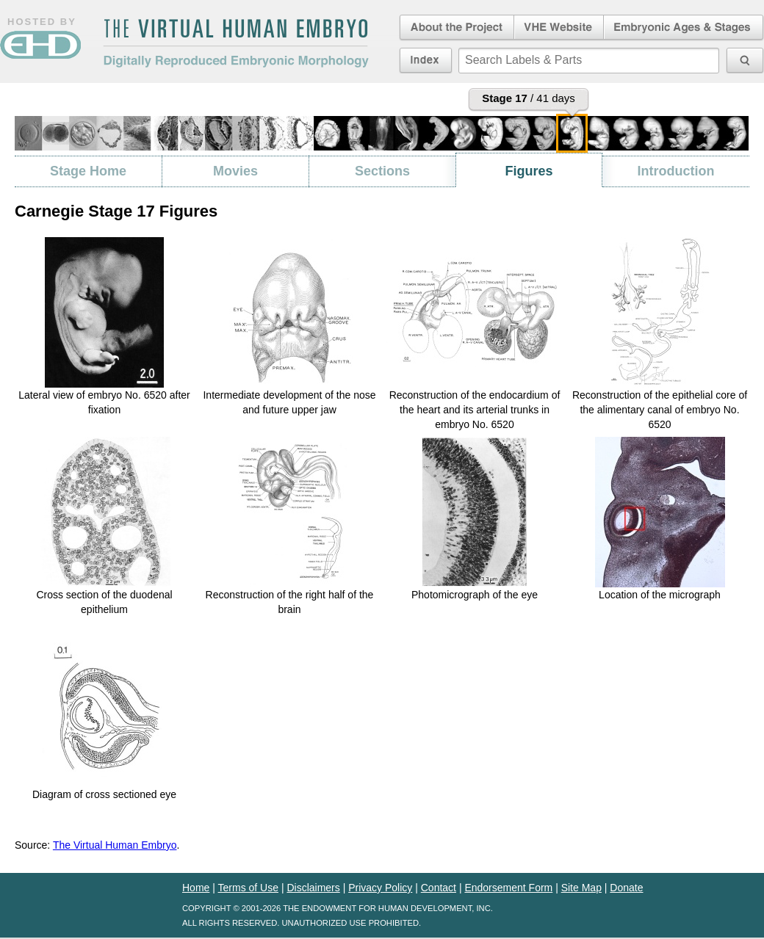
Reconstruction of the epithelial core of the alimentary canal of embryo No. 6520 (659, 409)
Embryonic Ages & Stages (684, 28)
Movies (235, 171)
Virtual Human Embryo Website (558, 28)
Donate (626, 887)
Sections (382, 171)
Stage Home (88, 171)
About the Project (455, 28)
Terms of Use (248, 887)
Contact (438, 887)
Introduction (676, 171)
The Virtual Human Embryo (115, 845)
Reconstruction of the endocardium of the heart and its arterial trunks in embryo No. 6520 (475, 409)
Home (195, 887)
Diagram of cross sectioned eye (104, 794)
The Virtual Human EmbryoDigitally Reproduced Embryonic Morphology (236, 43)
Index (426, 60)
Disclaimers (312, 887)
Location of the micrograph (660, 595)
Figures (528, 171)
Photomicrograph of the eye (474, 595)
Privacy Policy (380, 887)
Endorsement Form (508, 887)
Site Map (581, 887)
